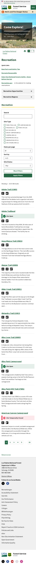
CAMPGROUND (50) (25, 125)
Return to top (6, 455)
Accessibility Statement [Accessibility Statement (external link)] (10, 493)
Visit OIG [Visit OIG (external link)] (4, 496)
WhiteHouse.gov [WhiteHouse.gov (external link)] (7, 511)
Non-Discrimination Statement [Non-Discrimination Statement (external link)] (12, 536)
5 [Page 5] (21, 442)
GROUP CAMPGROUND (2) (13, 133)
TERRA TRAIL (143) (11, 125)
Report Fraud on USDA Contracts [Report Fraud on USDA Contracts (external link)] (13, 527)
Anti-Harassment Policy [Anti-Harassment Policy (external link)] (10, 502)
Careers (4, 505)
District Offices (7, 476)
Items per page (9, 147)
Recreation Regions (10, 97)
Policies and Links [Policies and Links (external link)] (8, 530)
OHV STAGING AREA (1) (12, 143)
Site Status (8, 162)
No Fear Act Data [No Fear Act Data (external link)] (7, 521)
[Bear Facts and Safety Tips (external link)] (12, 69)
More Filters (18, 171)
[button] (25, 50)
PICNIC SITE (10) (22, 128)
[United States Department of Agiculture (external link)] (5, 7)
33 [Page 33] (29, 442)
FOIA (3, 524)
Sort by (6, 154)
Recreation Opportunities (13, 91)
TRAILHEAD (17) (10, 128)
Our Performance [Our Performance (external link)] (7, 499)
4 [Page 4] (17, 442)
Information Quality (8, 543)
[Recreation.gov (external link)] (8, 83)
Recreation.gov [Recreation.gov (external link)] (7, 490)
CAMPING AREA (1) (11, 135)
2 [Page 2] (10, 442)
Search (6, 113)
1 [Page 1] (6, 442)
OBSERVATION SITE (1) (12, 140)
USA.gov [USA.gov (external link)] (4, 508)
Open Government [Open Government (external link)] (8, 540)
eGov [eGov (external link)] (3, 533)
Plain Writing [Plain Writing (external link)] (6, 518)
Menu (33, 7)
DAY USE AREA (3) (11, 130)
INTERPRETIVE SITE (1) (12, 138)
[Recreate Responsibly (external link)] (10, 73)
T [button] (28, 51)
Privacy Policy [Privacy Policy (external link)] (6, 515)
